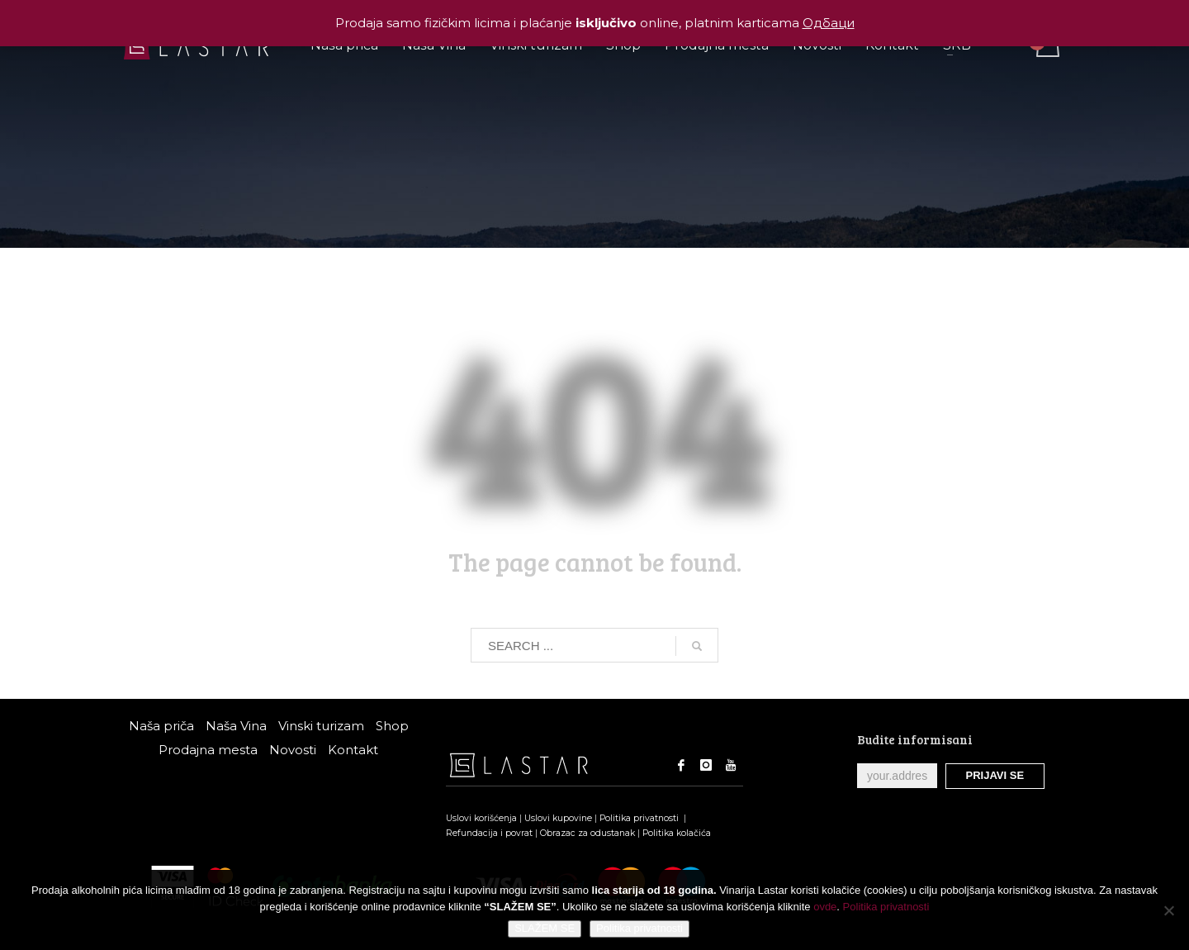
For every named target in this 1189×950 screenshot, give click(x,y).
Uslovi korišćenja (481, 818)
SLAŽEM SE (544, 928)
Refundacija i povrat (489, 833)
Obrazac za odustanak (587, 833)
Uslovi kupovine (558, 818)
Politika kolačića (676, 833)
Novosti (292, 750)
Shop (392, 726)
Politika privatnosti (640, 818)
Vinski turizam (321, 726)
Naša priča (161, 726)
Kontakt (353, 750)
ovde (824, 906)
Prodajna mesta (208, 750)
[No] (1168, 910)
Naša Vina (236, 726)
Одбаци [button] (829, 23)
